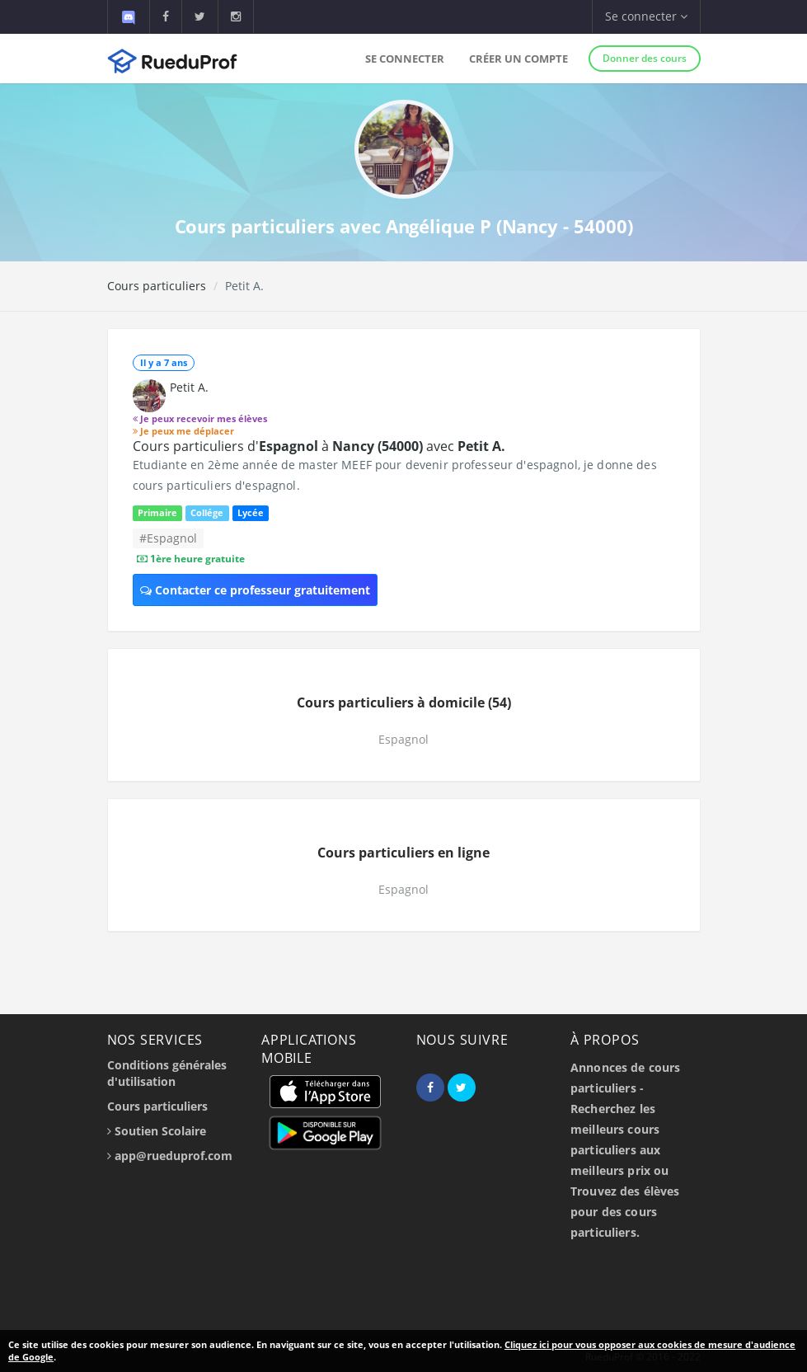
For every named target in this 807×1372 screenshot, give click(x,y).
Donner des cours (645, 58)
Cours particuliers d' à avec (319, 446)
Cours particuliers (156, 286)
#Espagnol (168, 538)
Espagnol (403, 739)
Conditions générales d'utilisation (167, 1073)
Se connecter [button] (646, 16)
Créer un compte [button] (518, 58)
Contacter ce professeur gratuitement (255, 590)
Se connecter (404, 58)
